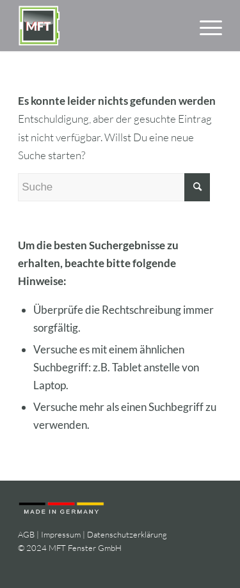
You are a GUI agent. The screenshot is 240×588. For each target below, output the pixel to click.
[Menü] (204, 25)
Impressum (61, 534)
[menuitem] (204, 25)
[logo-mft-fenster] (99, 25)
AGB (26, 534)
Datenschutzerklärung (127, 534)
